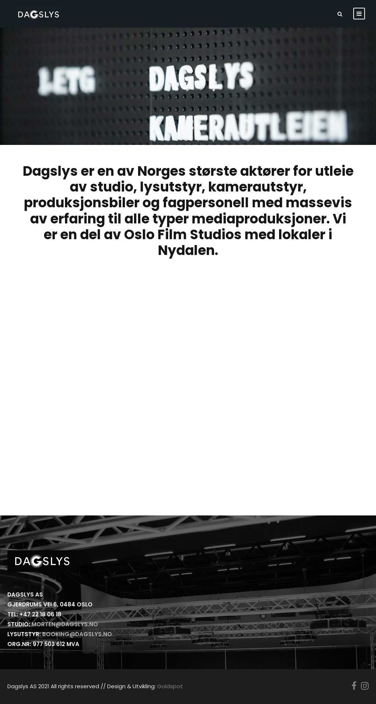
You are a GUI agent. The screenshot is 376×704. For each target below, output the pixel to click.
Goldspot (170, 686)
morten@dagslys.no (65, 624)
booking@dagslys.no (77, 634)
